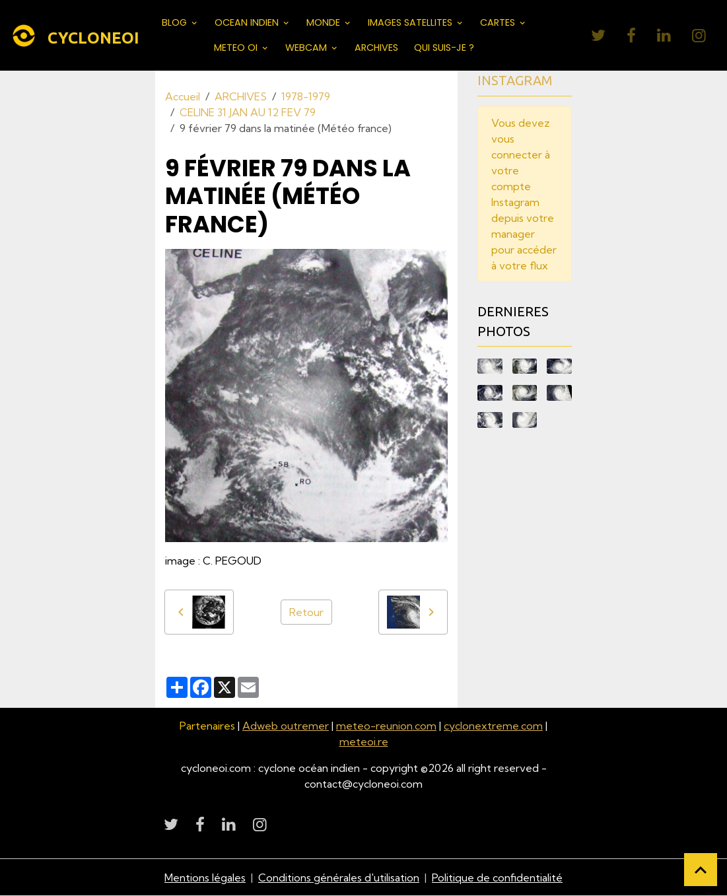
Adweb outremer (285, 725)
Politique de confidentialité (497, 877)
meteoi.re (363, 741)
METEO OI (237, 47)
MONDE (324, 22)
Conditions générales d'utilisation (338, 877)
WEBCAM (307, 47)
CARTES (499, 22)
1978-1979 (305, 96)
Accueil (182, 96)
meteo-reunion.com (386, 725)
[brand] (64, 35)
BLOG (176, 22)
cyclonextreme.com (493, 725)
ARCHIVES (376, 47)
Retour (306, 612)
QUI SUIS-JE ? (444, 47)
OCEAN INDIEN (248, 22)
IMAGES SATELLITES (411, 22)
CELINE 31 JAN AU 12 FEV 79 (248, 112)
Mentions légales (205, 877)
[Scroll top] (700, 869)
